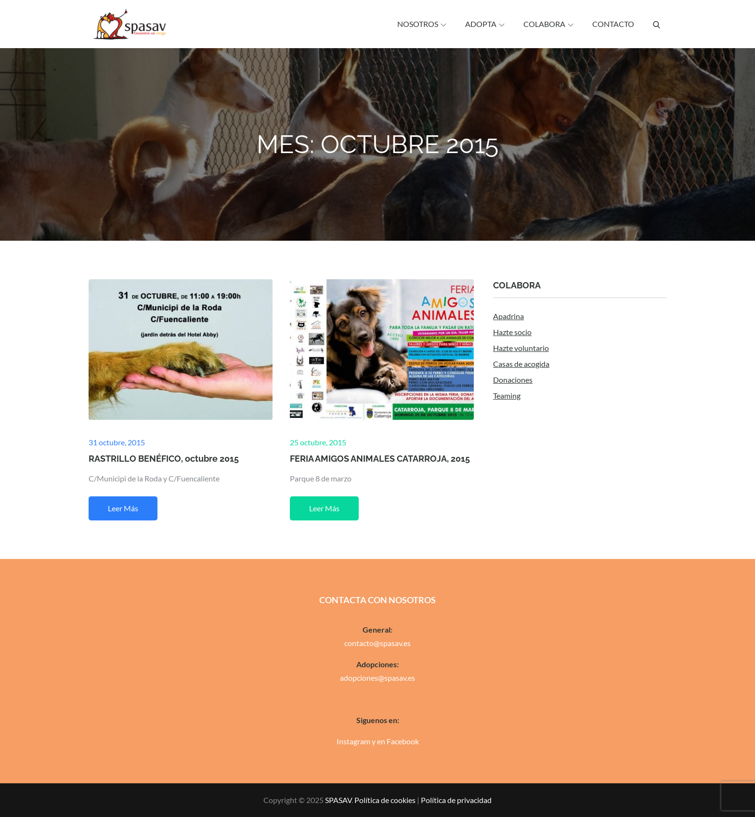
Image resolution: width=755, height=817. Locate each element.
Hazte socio (512, 332)
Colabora (548, 23)
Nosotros (421, 23)
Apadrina (508, 316)
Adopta (485, 23)
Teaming (507, 395)
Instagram (353, 741)
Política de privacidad (456, 799)
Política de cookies (385, 799)
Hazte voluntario (521, 347)
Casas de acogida (521, 363)
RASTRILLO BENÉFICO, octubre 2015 (164, 459)
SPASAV (338, 799)
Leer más (123, 508)
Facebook (403, 741)
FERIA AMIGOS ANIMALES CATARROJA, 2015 (380, 459)
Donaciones (513, 379)
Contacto (613, 23)
